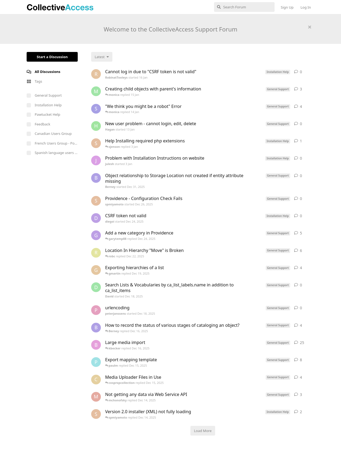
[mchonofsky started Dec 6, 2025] (96, 397)
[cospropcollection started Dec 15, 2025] (96, 379)
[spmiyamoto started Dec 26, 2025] (96, 201)
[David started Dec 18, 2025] (96, 287)
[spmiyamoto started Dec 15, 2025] (96, 143)
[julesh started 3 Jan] (96, 160)
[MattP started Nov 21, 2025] (96, 91)
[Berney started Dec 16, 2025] (96, 327)
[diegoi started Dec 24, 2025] (96, 218)
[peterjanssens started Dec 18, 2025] (96, 310)
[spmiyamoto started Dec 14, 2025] (96, 414)
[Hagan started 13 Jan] (96, 126)
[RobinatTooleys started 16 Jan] (96, 74)
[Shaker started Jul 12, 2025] (96, 109)
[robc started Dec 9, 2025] (96, 253)
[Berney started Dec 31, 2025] (96, 178)
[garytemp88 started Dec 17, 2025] (96, 235)
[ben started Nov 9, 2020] (96, 345)
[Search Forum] (244, 7)
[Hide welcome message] (309, 27)
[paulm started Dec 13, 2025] (96, 362)
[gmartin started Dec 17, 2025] (96, 270)
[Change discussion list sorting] (101, 57)
